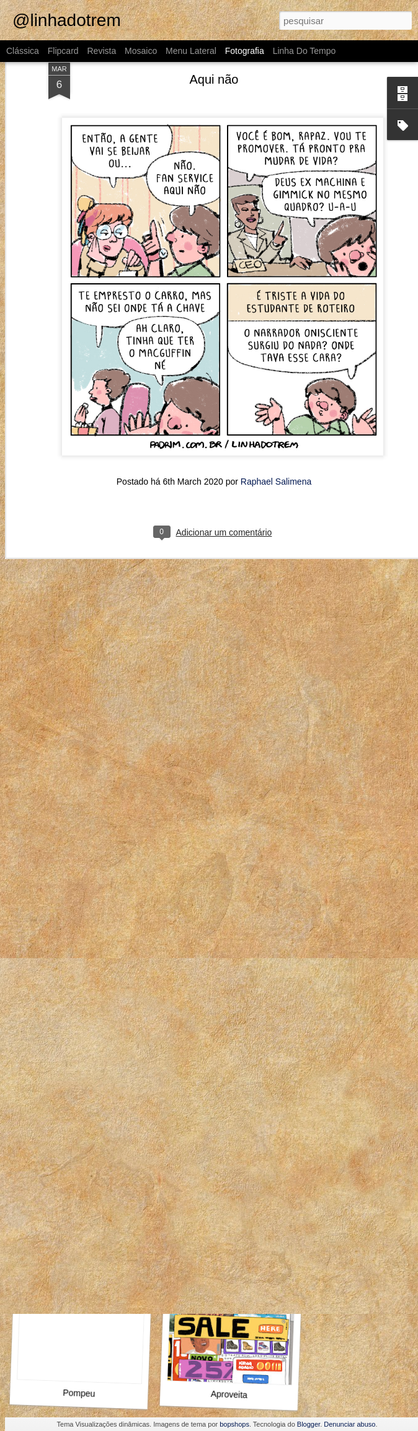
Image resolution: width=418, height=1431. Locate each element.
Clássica (22, 51)
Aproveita (229, 1394)
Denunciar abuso (349, 1424)
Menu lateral (191, 51)
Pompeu (79, 1393)
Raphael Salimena (276, 377)
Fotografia (244, 51)
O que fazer (229, 1232)
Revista (101, 51)
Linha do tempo (304, 51)
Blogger (308, 1424)
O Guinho (76, 1057)
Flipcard (63, 51)
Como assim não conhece (236, 1056)
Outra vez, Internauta (84, 1231)
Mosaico (141, 51)
